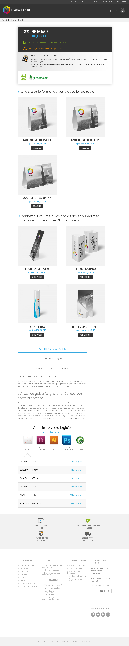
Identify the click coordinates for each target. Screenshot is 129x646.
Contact (95, 2)
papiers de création (28, 586)
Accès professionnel (79, 2)
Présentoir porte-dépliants (85, 326)
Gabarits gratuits (51, 570)
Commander (37, 148)
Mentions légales (52, 588)
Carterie (23, 574)
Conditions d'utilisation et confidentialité (48, 593)
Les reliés (24, 568)
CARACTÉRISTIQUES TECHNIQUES (52, 368)
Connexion (121, 2)
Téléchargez (76, 461)
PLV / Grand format (28, 577)
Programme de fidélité (74, 580)
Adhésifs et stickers (28, 583)
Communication (27, 565)
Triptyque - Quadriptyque (85, 269)
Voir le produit (37, 277)
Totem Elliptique (37, 326)
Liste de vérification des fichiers (52, 566)
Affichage (24, 571)
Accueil (4, 20)
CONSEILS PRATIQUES (52, 358)
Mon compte (108, 2)
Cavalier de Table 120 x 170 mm (37, 140)
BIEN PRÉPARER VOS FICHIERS (52, 348)
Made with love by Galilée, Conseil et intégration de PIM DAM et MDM (101, 624)
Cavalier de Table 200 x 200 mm (85, 140)
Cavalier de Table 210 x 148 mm (37, 198)
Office (22, 580)
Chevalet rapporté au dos (37, 269)
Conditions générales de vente (50, 598)
